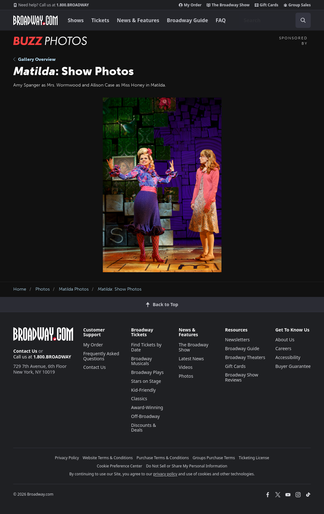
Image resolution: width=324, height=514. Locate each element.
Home (19, 289)
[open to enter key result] (303, 20)
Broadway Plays (147, 372)
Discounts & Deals (143, 427)
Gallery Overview (34, 59)
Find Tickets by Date (146, 347)
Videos (186, 367)
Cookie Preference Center (119, 466)
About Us (284, 340)
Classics (139, 398)
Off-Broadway (145, 416)
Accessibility (287, 357)
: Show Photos (119, 289)
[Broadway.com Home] (35, 20)
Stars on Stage (146, 381)
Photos (42, 289)
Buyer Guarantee (293, 366)
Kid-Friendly (143, 390)
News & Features (138, 20)
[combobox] (275, 20)
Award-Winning (147, 407)
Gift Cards (266, 5)
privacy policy (165, 474)
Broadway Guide (187, 20)
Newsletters (237, 340)
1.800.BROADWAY (51, 5)
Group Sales (297, 5)
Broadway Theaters (245, 357)
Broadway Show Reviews (241, 377)
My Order (190, 5)
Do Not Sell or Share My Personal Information (186, 466)
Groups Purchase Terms (214, 457)
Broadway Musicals (141, 361)
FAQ (221, 20)
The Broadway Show (228, 5)
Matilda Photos (74, 289)
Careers (283, 348)
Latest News (191, 359)
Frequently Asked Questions (101, 356)
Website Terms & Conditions (108, 457)
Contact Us (25, 351)
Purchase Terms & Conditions (163, 457)
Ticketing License (254, 457)
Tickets (100, 20)
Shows (76, 20)
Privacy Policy (67, 457)
